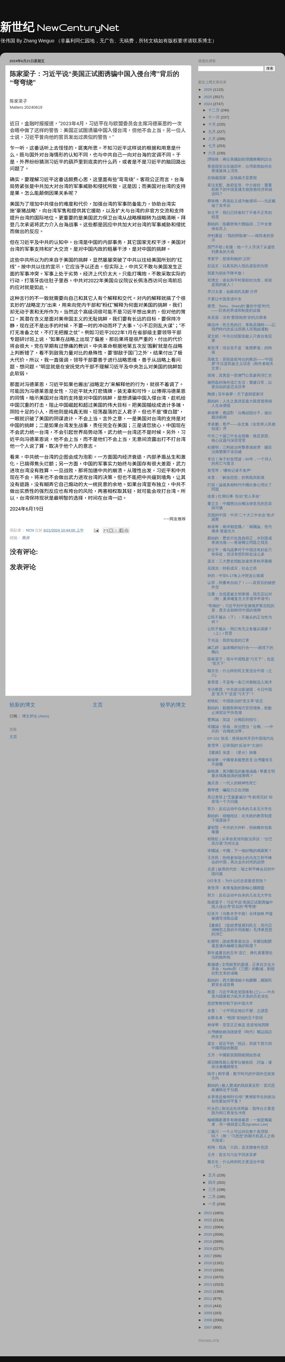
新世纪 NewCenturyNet (59, 27)
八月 (212, 139)
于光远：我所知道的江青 (228, 640)
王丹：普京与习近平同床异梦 (232, 1155)
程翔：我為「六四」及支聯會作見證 (237, 1147)
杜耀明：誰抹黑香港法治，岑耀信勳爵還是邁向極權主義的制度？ (239, 943)
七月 (212, 146)
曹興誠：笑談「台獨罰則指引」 (234, 720)
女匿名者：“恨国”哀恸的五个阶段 (235, 1018)
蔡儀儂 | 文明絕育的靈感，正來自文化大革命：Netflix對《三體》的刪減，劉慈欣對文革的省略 (241, 969)
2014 (208, 1277)
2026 (208, 90)
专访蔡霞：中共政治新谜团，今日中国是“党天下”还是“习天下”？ (239, 692)
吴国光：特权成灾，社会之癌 (232, 568)
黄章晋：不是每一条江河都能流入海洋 (239, 682)
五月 (212, 1175)
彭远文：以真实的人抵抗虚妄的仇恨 (237, 266)
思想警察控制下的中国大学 (230, 1003)
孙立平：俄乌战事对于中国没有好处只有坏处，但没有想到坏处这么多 (239, 552)
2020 (208, 1234)
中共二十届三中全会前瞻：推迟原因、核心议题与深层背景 (239, 438)
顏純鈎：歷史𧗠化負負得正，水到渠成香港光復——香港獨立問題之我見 (239, 540)
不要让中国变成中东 (224, 299)
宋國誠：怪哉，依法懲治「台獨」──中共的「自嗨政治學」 (240, 729)
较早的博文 (173, 705)
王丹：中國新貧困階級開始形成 (234, 1055)
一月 (212, 1204)
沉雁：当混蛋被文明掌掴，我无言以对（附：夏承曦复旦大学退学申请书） (239, 596)
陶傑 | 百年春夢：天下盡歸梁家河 (235, 394)
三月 (212, 1190)
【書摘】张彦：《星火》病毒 (232, 753)
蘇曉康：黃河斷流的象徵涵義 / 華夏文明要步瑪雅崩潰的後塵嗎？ (241, 773)
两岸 (26, 538)
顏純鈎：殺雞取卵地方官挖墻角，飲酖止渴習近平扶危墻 (239, 710)
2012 (208, 1291)
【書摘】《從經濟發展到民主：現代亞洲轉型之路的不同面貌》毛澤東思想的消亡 (239, 929)
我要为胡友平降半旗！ (226, 273)
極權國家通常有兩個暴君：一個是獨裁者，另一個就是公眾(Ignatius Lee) (239, 1122)
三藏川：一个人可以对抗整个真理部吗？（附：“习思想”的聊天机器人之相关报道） (241, 1136)
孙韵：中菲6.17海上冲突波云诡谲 (235, 576)
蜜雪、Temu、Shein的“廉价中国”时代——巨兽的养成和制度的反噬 (238, 308)
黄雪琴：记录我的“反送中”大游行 (235, 746)
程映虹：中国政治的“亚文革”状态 (235, 701)
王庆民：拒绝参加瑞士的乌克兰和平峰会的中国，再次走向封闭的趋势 (239, 860)
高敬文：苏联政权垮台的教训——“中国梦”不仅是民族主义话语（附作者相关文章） (240, 363)
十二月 (214, 110)
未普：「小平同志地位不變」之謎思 (237, 1011)
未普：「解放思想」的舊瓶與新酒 (235, 478)
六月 (212, 153)
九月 (212, 132)
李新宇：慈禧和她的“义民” (229, 259)
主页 (98, 705)
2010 (208, 1306)
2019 (208, 1241)
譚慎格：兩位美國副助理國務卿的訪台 (239, 159)
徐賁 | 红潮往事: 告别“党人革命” (234, 496)
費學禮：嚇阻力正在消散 (228, 790)
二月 (212, 1197)
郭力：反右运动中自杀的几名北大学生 (239, 809)
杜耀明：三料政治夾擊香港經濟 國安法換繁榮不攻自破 (239, 449)
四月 (212, 1182)
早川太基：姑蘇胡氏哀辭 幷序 (232, 292)
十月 (212, 124)
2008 (208, 1320)
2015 (208, 1270)
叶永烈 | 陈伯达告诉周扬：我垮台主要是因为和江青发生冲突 (241, 1111)
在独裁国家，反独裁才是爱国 (232, 178)
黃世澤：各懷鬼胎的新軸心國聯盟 (235, 888)
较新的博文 (22, 705)
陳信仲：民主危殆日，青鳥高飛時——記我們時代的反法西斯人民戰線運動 (241, 327)
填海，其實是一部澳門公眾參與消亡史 (239, 375)
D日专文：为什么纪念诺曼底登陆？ (237, 881)
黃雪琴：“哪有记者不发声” (229, 470)
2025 (208, 97)
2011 (208, 1299)
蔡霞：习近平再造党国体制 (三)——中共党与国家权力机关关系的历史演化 (241, 994)
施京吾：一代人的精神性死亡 (232, 783)
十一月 (214, 117)
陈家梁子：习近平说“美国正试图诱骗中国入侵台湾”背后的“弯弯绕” (240, 904)
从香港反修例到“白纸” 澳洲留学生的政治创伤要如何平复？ (241, 1099)
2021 (208, 1227)
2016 (208, 1263)
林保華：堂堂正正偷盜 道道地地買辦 (238, 1025)
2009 (208, 1313)
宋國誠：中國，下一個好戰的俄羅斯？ (239, 851)
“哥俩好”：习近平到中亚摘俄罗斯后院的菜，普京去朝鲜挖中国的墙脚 (240, 608)
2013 (208, 1284)
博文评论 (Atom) (35, 716)
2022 (208, 1220)
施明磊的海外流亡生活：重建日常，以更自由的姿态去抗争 (239, 384)
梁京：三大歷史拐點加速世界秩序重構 (239, 561)
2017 (208, 1256)
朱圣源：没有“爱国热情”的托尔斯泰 (237, 317)
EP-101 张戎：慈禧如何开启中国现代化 (240, 738)
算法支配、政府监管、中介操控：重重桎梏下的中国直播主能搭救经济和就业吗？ (239, 189)
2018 (208, 1249)
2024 (208, 104)
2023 (208, 1213)
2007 (208, 1327)
